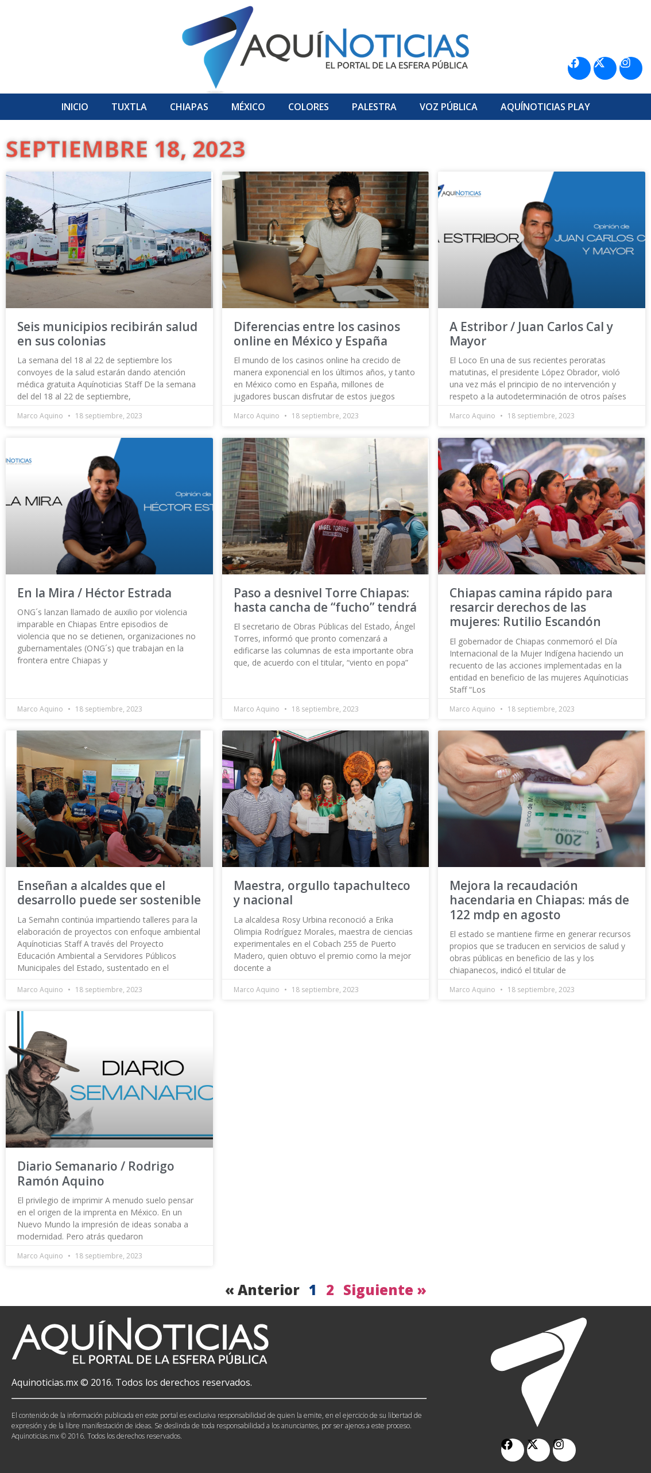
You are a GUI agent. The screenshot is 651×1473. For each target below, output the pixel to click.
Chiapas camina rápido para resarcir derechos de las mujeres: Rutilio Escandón (531, 607)
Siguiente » (385, 1289)
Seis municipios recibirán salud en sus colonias (107, 333)
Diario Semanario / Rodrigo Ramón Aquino (96, 1173)
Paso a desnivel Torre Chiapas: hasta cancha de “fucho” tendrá (325, 600)
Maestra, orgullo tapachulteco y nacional (322, 892)
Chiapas (189, 106)
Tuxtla (129, 106)
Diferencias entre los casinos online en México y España (317, 333)
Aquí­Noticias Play (545, 106)
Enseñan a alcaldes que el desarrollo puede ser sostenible (109, 892)
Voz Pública (449, 106)
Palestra (374, 106)
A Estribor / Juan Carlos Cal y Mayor (531, 333)
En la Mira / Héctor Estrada (94, 593)
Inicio (74, 106)
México (248, 106)
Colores (308, 106)
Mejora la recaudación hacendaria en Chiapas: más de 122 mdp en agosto (539, 899)
